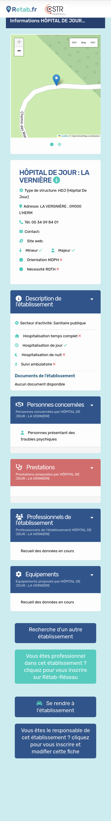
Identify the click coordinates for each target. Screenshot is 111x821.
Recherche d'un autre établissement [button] (55, 633)
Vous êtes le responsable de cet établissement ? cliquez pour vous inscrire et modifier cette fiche (55, 741)
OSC (93, 42)
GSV (74, 42)
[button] (56, 80)
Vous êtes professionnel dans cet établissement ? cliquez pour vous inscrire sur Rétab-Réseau (55, 666)
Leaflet (63, 136)
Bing (83, 42)
